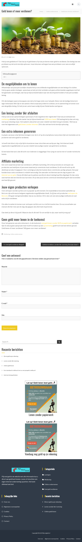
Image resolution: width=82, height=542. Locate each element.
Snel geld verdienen (51, 489)
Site (3, 315)
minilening (5, 119)
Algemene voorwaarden (12, 507)
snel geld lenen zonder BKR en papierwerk (56, 223)
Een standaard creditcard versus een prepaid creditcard (19, 370)
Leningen (47, 475)
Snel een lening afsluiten (11, 375)
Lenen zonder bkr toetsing (11, 361)
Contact (6, 521)
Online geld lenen (9, 365)
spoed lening (48, 226)
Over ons (7, 502)
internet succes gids (9, 175)
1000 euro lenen (50, 119)
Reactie (4, 266)
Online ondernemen (52, 11)
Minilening (7, 234)
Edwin (13, 57)
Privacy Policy (8, 516)
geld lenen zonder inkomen (28, 124)
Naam (4, 291)
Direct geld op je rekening (11, 356)
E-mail (4, 303)
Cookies (6, 511)
